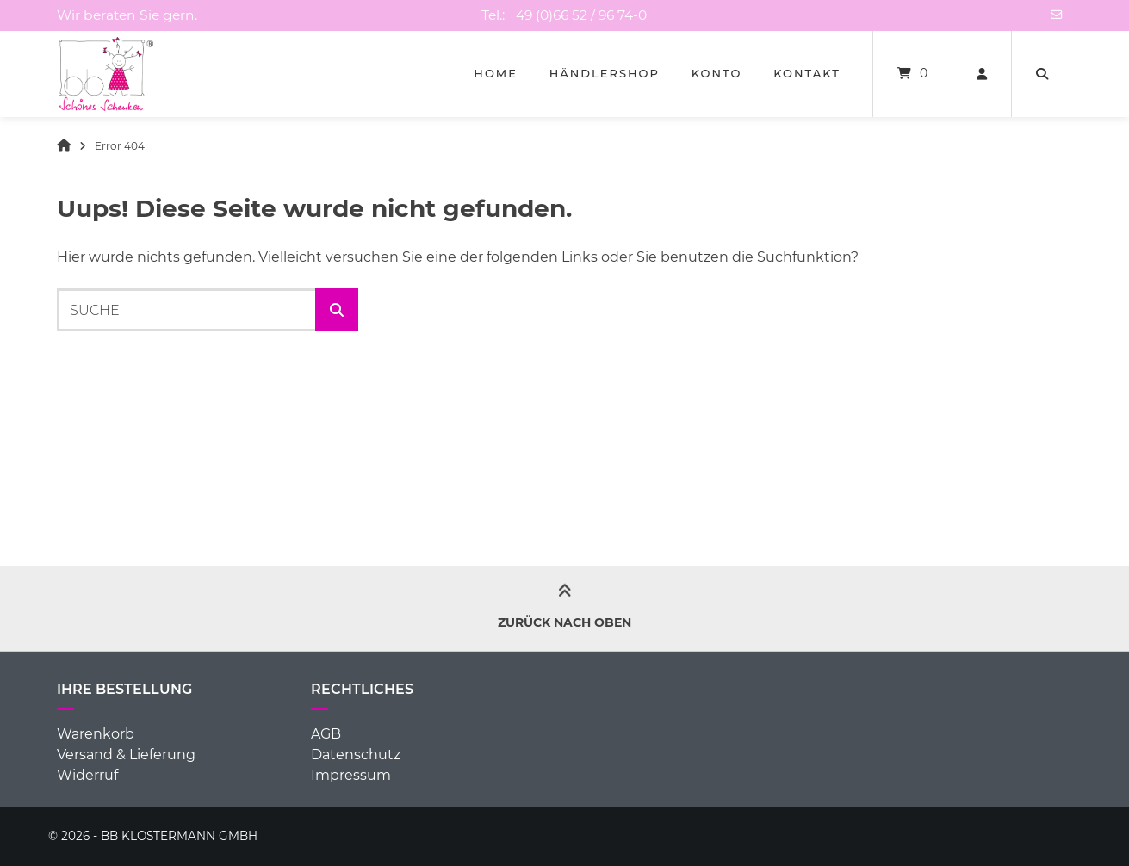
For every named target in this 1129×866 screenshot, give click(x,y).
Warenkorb (95, 734)
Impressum (351, 775)
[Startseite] (106, 74)
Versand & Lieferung (126, 754)
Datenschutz (355, 754)
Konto (717, 73)
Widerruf (87, 775)
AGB (326, 734)
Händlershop (604, 73)
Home (496, 73)
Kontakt (807, 73)
